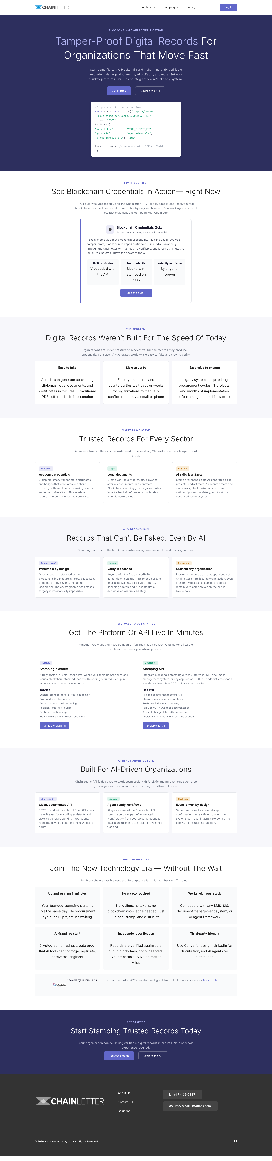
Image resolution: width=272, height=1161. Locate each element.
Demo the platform (54, 725)
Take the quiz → (136, 292)
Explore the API (150, 90)
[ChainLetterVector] (52, 7)
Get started (119, 90)
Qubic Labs (210, 980)
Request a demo (119, 1055)
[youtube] (235, 1141)
